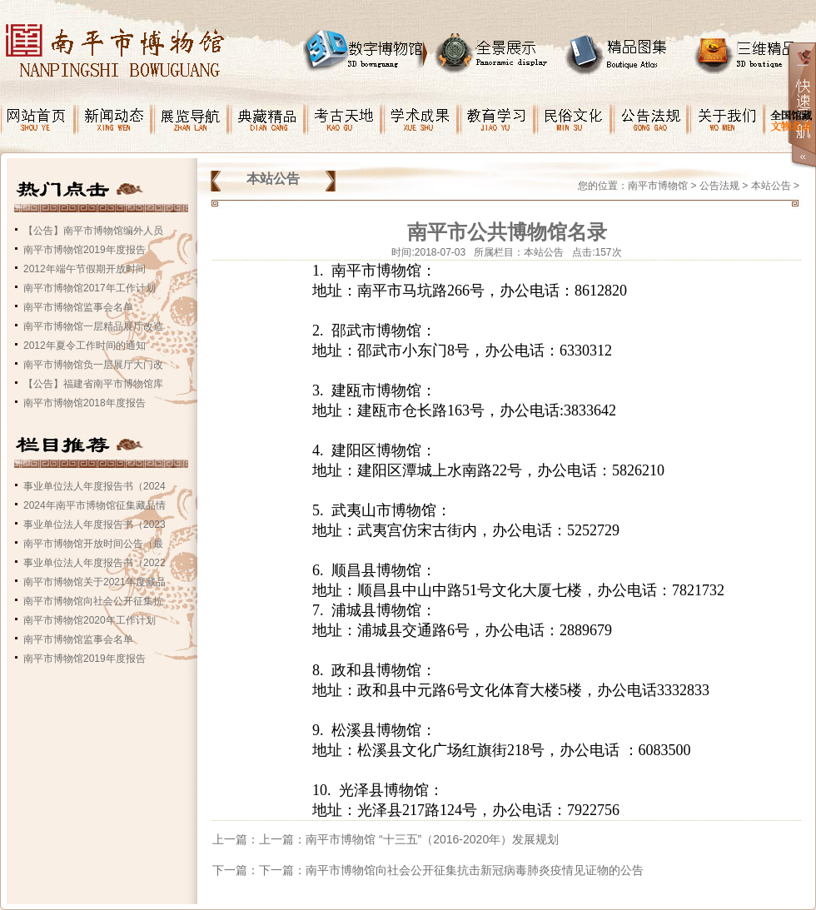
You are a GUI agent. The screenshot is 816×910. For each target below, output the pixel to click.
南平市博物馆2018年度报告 (84, 403)
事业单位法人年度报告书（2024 (94, 486)
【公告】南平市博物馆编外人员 (93, 230)
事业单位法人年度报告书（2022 (94, 563)
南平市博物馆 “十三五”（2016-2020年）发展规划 (432, 839)
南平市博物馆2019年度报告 (84, 250)
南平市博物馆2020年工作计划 (89, 620)
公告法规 (719, 185)
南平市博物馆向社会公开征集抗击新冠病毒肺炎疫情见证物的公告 (475, 870)
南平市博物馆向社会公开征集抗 (93, 601)
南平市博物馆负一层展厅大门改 (93, 364)
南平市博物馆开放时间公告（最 (93, 543)
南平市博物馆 (658, 185)
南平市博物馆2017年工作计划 (89, 288)
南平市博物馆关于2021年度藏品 (94, 582)
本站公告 (771, 185)
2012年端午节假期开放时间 (84, 269)
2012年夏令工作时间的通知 (84, 345)
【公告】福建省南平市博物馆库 (93, 384)
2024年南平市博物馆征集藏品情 (94, 505)
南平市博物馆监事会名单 (78, 307)
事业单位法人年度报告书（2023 (94, 524)
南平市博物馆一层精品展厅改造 (93, 326)
